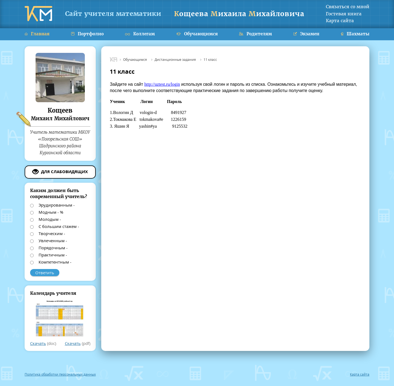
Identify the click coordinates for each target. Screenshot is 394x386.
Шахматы (355, 33)
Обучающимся (197, 33)
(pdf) (77, 343)
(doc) (43, 343)
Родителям (255, 33)
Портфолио (87, 33)
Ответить (44, 272)
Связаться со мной (347, 6)
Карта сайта (340, 20)
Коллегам (140, 33)
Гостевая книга (343, 13)
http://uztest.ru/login (162, 84)
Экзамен (306, 33)
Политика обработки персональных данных (60, 374)
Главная (37, 33)
